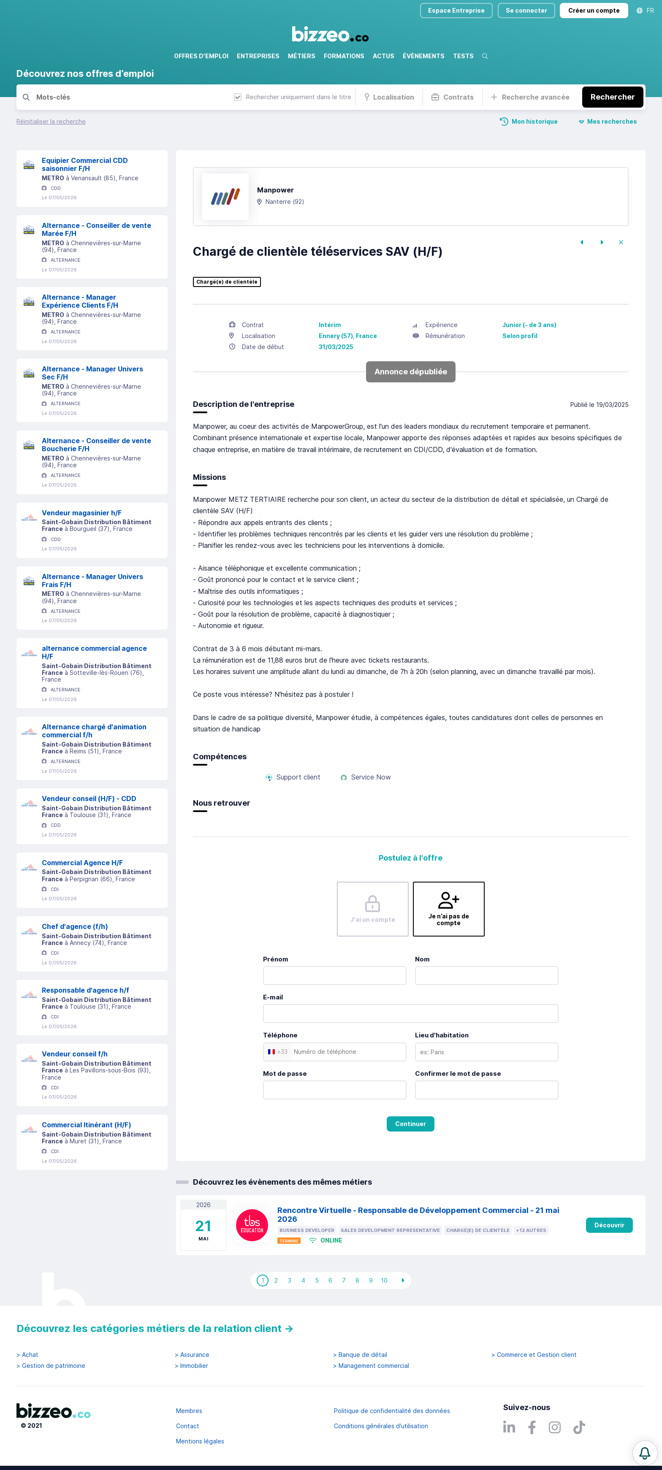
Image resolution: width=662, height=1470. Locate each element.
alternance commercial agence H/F (94, 652)
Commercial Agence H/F (82, 862)
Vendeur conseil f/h (75, 1054)
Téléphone (280, 1035)
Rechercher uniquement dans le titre (292, 96)
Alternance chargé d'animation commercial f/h (94, 731)
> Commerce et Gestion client (534, 1354)
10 (384, 1280)
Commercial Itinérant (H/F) (86, 1125)
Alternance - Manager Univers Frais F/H (92, 580)
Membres (189, 1410)
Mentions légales (200, 1441)
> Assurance (192, 1354)
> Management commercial (371, 1365)
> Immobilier (191, 1365)
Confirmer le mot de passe (458, 1073)
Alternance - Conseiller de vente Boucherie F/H (96, 444)
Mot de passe (285, 1073)
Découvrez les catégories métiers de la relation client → (155, 1328)
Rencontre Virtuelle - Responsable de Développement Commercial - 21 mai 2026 (418, 1215)
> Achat (27, 1354)
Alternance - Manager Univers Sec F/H (92, 373)
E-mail (273, 997)
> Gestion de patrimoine (50, 1365)
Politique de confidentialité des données (392, 1410)
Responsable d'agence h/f (85, 990)
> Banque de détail (360, 1354)
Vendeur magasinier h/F (82, 513)
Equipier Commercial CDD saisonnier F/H (85, 164)
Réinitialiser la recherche (51, 121)
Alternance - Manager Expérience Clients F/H (80, 301)
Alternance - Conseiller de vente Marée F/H (96, 229)
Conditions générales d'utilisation (381, 1425)
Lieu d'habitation (442, 1035)
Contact (187, 1425)
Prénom (275, 959)
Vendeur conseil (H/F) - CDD (89, 798)
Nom (422, 959)
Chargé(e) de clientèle (227, 281)
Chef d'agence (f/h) (75, 926)
